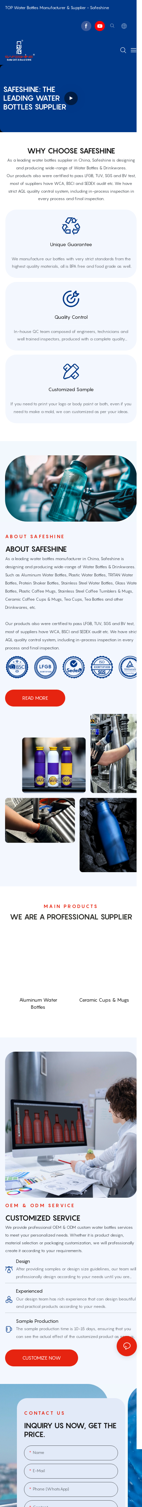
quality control (71, 318)
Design (23, 1264)
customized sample (71, 392)
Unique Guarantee (71, 244)
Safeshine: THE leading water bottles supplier (34, 98)
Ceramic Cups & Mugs (104, 1003)
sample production (37, 1324)
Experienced (29, 1294)
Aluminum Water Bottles (38, 1006)
